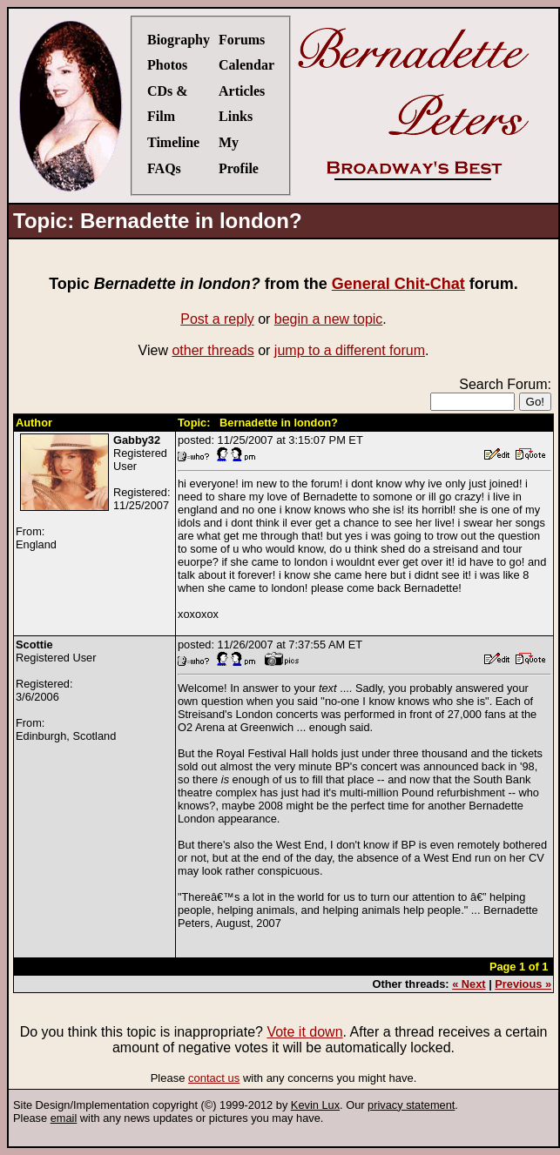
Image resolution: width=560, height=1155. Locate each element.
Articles (242, 91)
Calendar (246, 64)
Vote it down (304, 1031)
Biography (178, 39)
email (64, 1118)
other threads (212, 350)
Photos (167, 64)
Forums (242, 39)
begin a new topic (328, 319)
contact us (214, 1077)
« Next (468, 983)
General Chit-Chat (398, 283)
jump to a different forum (349, 350)
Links (236, 116)
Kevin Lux (315, 1104)
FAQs (164, 168)
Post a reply (216, 319)
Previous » (523, 983)
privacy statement (411, 1104)
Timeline (173, 142)
